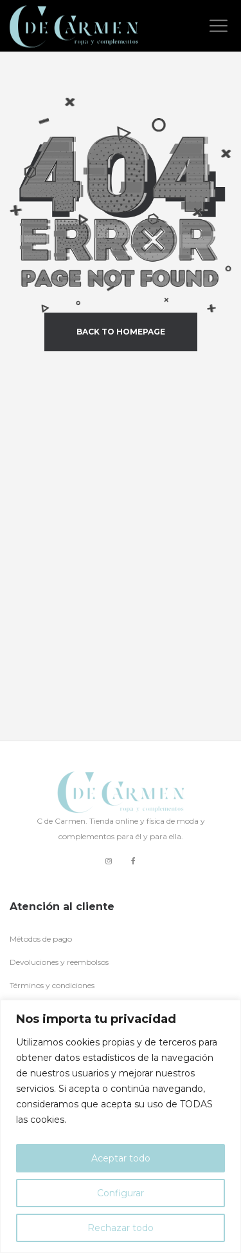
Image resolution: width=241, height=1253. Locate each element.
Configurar (120, 1193)
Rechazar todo (120, 1228)
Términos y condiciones (52, 985)
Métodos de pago (41, 939)
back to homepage (120, 331)
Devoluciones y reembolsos (59, 962)
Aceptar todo (120, 1158)
